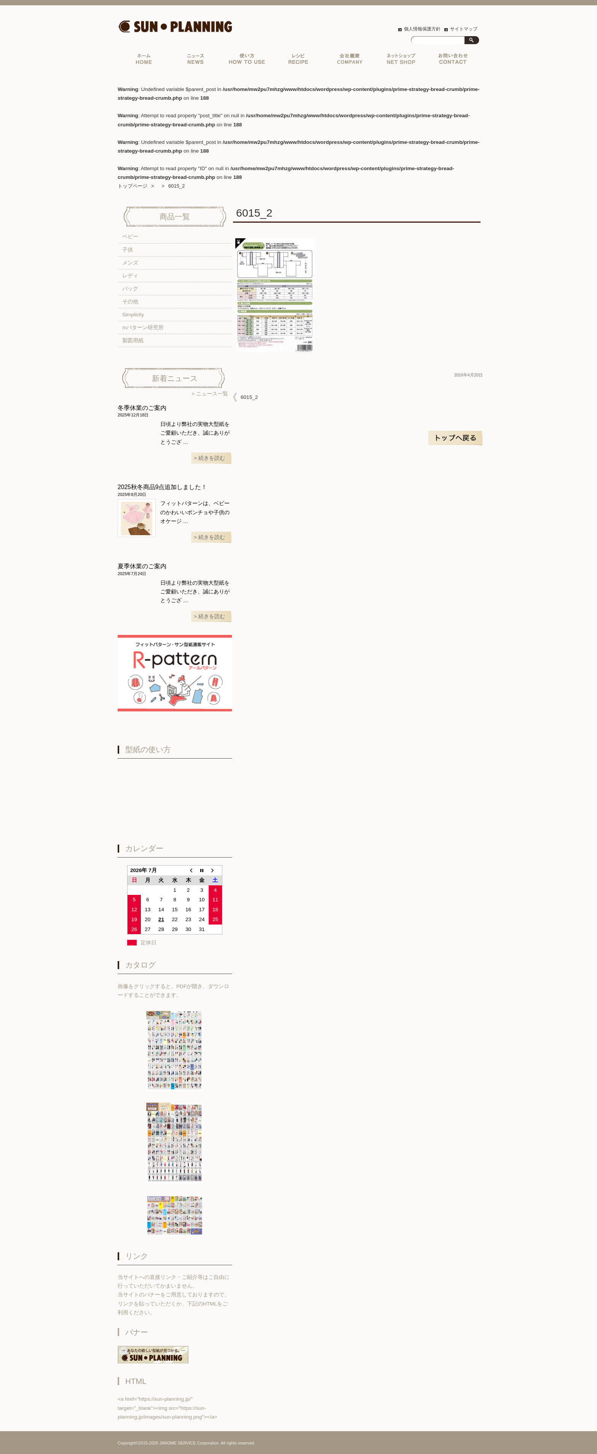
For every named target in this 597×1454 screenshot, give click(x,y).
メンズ (130, 263)
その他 (130, 302)
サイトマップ (463, 29)
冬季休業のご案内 (142, 408)
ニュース (195, 61)
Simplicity (133, 314)
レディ (130, 276)
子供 (127, 250)
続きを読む (211, 458)
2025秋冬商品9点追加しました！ (162, 487)
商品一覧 (175, 217)
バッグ (130, 289)
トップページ (143, 61)
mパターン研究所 (143, 327)
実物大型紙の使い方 (247, 61)
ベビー (130, 236)
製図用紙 (133, 340)
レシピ (298, 61)
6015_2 (249, 397)
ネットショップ (401, 61)
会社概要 (349, 61)
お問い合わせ (452, 61)
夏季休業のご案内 (142, 566)
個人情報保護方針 (422, 29)
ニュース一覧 (212, 394)
